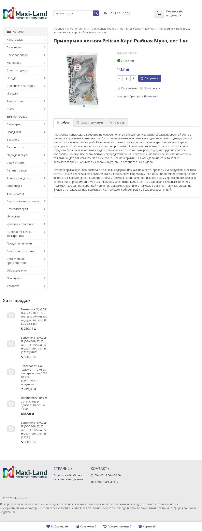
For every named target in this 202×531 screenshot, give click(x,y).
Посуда (11, 78)
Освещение (14, 278)
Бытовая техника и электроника (19, 234)
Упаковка (13, 286)
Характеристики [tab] (90, 122)
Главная (58, 28)
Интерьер (13, 216)
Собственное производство (16, 261)
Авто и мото (15, 147)
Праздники (14, 132)
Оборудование (17, 270)
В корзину (149, 78)
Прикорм (149, 28)
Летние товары (17, 170)
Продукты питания (19, 243)
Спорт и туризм (77, 28)
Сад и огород (15, 163)
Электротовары (17, 55)
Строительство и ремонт (24, 201)
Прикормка (166, 28)
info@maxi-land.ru (106, 481)
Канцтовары (15, 39)
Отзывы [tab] (117, 122)
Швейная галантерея (21, 86)
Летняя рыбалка (130, 28)
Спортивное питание (21, 251)
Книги (10, 109)
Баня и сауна (15, 193)
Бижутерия (14, 47)
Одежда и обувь (18, 155)
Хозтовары (14, 63)
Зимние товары (17, 116)
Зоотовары (14, 186)
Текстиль (13, 139)
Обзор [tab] (63, 122)
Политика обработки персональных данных (68, 477)
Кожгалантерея (17, 209)
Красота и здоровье (20, 224)
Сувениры (13, 124)
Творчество (15, 101)
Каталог (16, 31)
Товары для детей (19, 178)
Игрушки (12, 93)
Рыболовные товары (103, 28)
